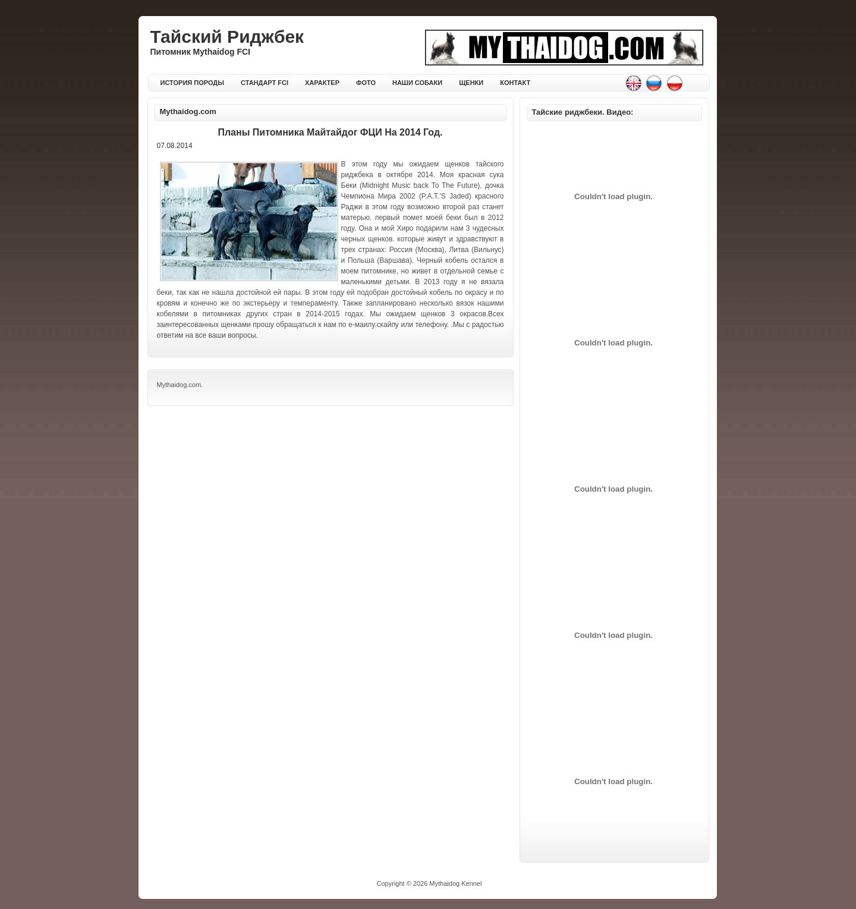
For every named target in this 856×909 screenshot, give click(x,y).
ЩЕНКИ (471, 82)
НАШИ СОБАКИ (417, 82)
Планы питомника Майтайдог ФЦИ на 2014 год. (330, 132)
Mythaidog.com (188, 111)
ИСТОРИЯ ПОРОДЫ (192, 82)
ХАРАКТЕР (322, 82)
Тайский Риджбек (227, 36)
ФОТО (366, 82)
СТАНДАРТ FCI (264, 82)
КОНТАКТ (515, 82)
